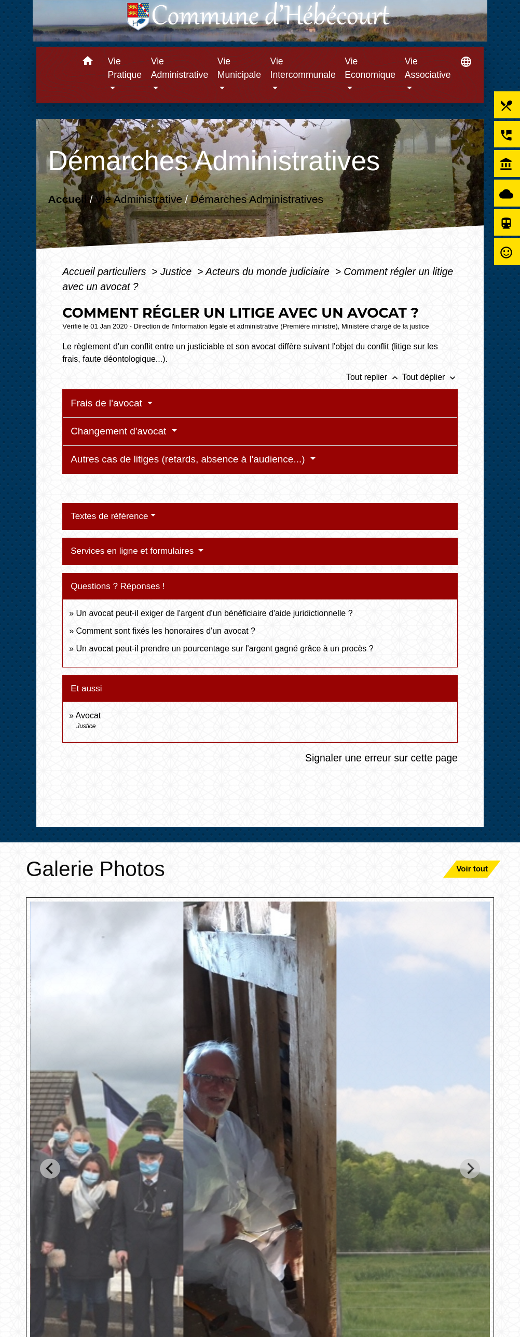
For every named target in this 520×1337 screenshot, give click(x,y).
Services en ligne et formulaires (133, 551)
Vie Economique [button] (370, 68)
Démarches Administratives (256, 199)
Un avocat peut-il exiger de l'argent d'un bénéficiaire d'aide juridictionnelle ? (214, 613)
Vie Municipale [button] (239, 68)
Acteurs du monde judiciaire (269, 271)
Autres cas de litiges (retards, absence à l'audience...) (189, 459)
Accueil (67, 199)
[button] (88, 62)
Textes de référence (109, 516)
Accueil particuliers (105, 271)
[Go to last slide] (50, 1168)
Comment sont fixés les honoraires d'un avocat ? (165, 630)
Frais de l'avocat (108, 403)
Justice (177, 271)
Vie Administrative (138, 199)
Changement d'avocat (120, 431)
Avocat (88, 715)
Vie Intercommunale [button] (303, 68)
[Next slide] (470, 1168)
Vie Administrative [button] (180, 68)
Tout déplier (430, 377)
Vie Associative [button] (428, 68)
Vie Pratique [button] (125, 68)
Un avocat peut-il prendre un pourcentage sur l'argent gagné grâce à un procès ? (224, 648)
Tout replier (374, 377)
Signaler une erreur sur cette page (381, 757)
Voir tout (472, 868)
